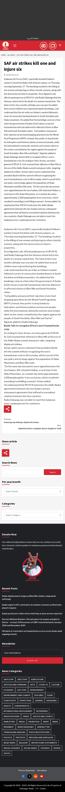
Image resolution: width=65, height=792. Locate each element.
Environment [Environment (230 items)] (37, 690)
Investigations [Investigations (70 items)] (11, 716)
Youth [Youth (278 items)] (7, 753)
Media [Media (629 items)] (22, 722)
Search (53, 472)
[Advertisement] (32, 18)
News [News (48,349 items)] (46, 722)
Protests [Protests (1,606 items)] (20, 737)
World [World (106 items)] (56, 748)
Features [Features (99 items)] (38, 695)
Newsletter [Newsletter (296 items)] (43, 727)
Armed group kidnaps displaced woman (32, 420)
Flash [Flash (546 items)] (50, 695)
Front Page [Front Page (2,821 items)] (25, 700)
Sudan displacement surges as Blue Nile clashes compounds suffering (29, 597)
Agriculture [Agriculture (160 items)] (37, 679)
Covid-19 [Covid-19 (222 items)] (43, 685)
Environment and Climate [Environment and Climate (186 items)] (17, 695)
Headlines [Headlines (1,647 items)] (51, 700)
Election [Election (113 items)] (21, 690)
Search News (9, 462)
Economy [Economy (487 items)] (8, 690)
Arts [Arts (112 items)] (32, 685)
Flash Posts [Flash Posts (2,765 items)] (10, 700)
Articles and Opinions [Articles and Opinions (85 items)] (15, 685)
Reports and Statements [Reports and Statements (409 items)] (44, 743)
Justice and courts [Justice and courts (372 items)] (43, 716)
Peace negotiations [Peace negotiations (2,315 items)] (39, 732)
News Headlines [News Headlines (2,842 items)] (26, 727)
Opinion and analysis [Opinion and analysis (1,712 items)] (14, 732)
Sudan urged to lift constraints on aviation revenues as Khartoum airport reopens (31, 606)
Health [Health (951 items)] (7, 706)
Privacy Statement (26, 770)
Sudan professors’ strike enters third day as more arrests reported (32, 613)
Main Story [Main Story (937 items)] (9, 722)
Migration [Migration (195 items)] (34, 722)
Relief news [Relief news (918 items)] (9, 743)
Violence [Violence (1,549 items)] (45, 748)
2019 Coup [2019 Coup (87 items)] (9, 679)
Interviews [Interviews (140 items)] (42, 711)
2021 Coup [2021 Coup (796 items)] (22, 679)
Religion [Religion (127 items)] (23, 743)
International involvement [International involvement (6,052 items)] (18, 711)
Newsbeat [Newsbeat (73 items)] (9, 727)
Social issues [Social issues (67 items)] (30, 748)
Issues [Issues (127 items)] (26, 716)
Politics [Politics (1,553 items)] (8, 737)
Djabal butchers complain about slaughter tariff (32, 427)
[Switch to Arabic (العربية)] (32, 38)
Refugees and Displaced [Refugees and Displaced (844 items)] (41, 737)
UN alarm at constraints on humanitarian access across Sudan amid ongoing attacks (32, 632)
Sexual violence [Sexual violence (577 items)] (12, 748)
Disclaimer (42, 770)
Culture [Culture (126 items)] (55, 685)
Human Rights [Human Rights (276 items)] (22, 706)
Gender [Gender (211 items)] (39, 700)
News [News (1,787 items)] (55, 722)
